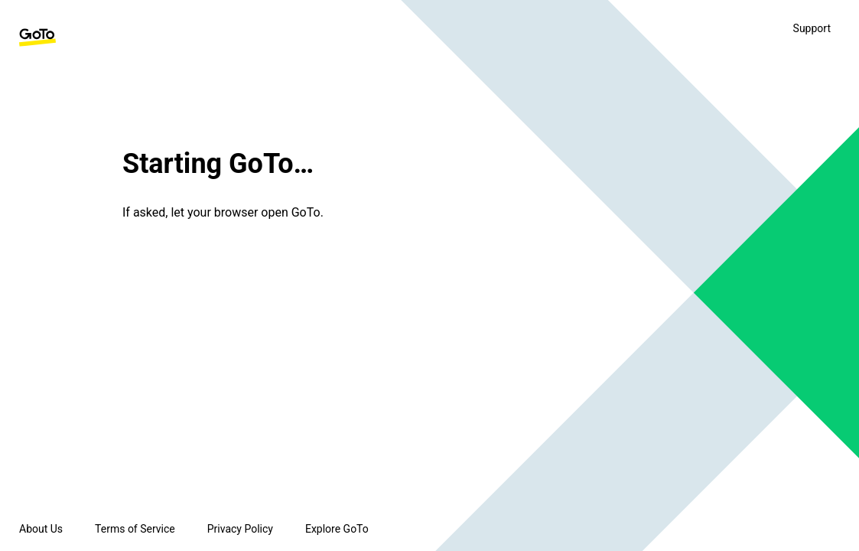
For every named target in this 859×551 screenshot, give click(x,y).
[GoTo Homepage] (37, 37)
